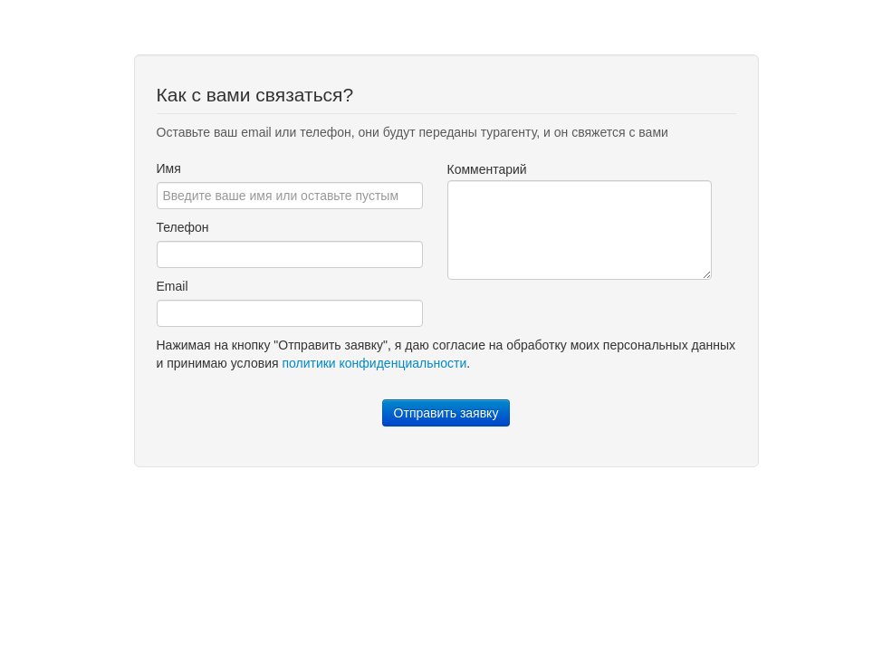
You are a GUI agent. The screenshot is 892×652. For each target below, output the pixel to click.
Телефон (183, 227)
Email (172, 286)
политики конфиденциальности (374, 363)
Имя (169, 168)
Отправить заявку (446, 413)
